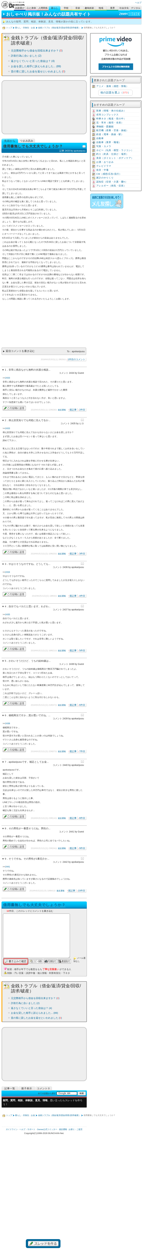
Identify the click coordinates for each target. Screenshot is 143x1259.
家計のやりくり (105, 178)
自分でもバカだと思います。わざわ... (29, 606)
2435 (7, 614)
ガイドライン (12, 1129)
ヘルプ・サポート (27, 1129)
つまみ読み (26, 140)
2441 (7, 866)
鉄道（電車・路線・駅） (110, 134)
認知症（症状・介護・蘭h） (112, 181)
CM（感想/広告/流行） (109, 174)
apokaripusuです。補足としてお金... (29, 762)
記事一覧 (9, 1088)
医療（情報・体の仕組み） (111, 110)
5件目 (82, 650)
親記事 (73, 409)
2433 (7, 378)
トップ (9, 27)
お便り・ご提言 (76, 1129)
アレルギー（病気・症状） (111, 185)
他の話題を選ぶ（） (115, 92)
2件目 (82, 409)
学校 (66, 8)
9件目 (82, 848)
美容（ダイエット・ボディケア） (115, 158)
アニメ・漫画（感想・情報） (112, 86)
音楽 (77, 8)
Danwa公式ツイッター (47, 1129)
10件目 (81, 890)
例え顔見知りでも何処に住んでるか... (29, 420)
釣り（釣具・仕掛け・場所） (112, 154)
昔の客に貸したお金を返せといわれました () (38, 71)
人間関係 (43, 8)
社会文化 (124, 8)
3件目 (82, 553)
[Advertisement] (44, 107)
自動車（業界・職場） (108, 142)
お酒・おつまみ (105, 162)
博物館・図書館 (105, 126)
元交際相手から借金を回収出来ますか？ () (37, 50)
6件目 (82, 705)
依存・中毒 (102, 170)
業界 (112, 8)
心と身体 (31, 8)
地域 (101, 8)
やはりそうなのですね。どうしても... (29, 564)
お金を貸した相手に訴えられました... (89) (36, 66)
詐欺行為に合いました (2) (26, 55)
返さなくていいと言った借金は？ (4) (33, 61)
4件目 (82, 595)
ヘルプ (138, 2)
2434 (7, 572)
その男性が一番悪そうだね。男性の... (29, 828)
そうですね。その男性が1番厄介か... (29, 858)
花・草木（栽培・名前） (110, 122)
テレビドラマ (103, 166)
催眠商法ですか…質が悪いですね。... (29, 715)
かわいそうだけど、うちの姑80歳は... (30, 661)
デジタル (135, 8)
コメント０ (43, 1088)
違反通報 (62, 410)
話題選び (19, 8)
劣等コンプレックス (107, 114)
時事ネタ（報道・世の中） (111, 118)
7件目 (82, 751)
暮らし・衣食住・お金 (25, 27)
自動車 (100, 138)
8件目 (82, 818)
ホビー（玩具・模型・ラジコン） (115, 150)
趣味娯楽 (89, 8)
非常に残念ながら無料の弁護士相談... (29, 369)
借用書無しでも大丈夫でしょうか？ (34, 905)
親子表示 (26, 1088)
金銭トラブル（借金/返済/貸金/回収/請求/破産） (59, 27)
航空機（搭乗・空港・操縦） (112, 130)
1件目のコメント (76, 359)
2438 (7, 723)
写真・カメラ (103, 146)
